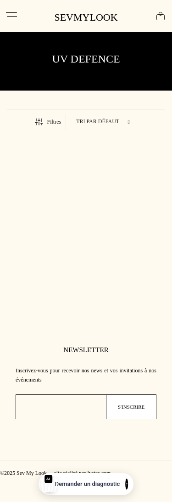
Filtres (48, 122)
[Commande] (104, 122)
